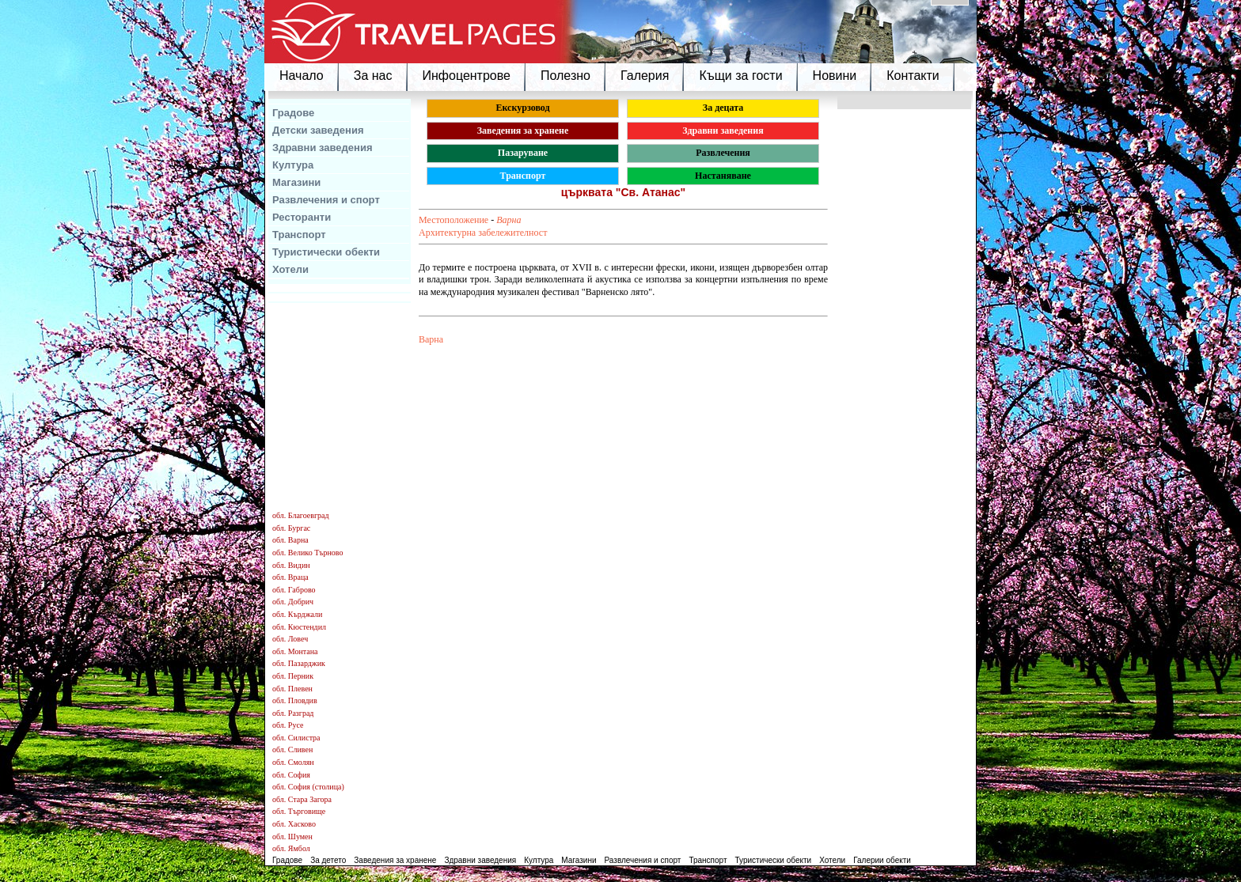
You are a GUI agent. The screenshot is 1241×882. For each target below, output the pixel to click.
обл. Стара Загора (302, 799)
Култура (292, 165)
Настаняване (723, 175)
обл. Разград (292, 713)
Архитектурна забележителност (483, 232)
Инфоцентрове (466, 75)
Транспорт (299, 234)
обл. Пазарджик (298, 663)
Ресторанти (301, 217)
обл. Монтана (295, 651)
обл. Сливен (292, 749)
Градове (293, 113)
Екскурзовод (522, 107)
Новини (835, 75)
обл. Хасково (294, 824)
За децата (723, 107)
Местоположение (453, 219)
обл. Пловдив (294, 700)
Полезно (565, 75)
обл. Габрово (294, 589)
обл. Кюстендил (299, 627)
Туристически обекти (326, 252)
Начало (301, 75)
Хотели (290, 269)
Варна (508, 219)
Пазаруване (523, 152)
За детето (328, 860)
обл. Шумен (292, 836)
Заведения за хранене (523, 130)
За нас (373, 75)
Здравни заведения (322, 147)
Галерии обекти (882, 860)
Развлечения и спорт (326, 200)
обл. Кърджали (297, 614)
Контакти (912, 75)
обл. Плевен (292, 688)
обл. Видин (291, 565)
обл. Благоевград (300, 515)
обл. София (291, 774)
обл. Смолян (293, 762)
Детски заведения (318, 130)
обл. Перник (292, 676)
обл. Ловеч (290, 638)
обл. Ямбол (291, 848)
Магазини (296, 182)
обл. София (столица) (308, 786)
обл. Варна (290, 540)
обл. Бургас (291, 528)
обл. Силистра (296, 737)
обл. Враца (290, 577)
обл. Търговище (298, 811)
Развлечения (723, 152)
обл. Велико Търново (307, 552)
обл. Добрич (292, 601)
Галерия (644, 75)
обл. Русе (287, 725)
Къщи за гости (740, 75)
